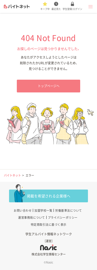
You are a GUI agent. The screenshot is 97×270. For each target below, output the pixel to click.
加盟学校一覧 (43, 210)
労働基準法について (68, 210)
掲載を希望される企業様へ (48, 195)
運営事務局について (31, 217)
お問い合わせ (23, 210)
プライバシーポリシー (63, 217)
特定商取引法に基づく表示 (48, 224)
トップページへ (48, 86)
